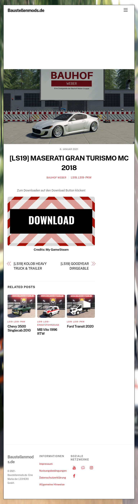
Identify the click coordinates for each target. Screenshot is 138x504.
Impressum (45, 463)
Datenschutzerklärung (52, 477)
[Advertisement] (69, 42)
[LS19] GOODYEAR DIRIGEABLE (75, 266)
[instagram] (91, 467)
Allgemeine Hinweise (52, 484)
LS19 (74, 177)
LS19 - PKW (84, 177)
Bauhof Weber (56, 177)
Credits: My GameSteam (51, 249)
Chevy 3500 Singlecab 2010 (19, 328)
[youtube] (74, 467)
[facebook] (74, 475)
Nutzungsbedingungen (52, 470)
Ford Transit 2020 (80, 326)
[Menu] (125, 10)
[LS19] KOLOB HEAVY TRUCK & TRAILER (30, 266)
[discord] (83, 467)
